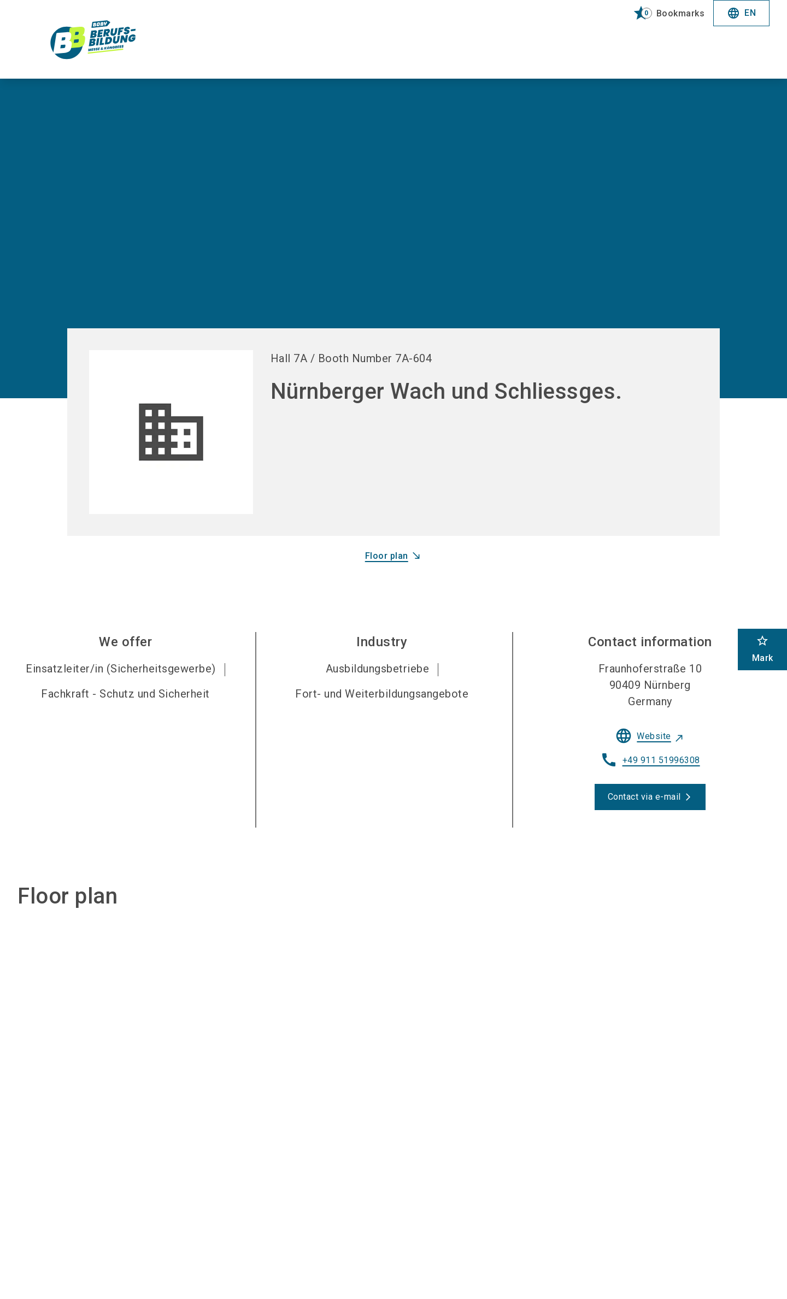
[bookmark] (664, 13)
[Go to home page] (104, 39)
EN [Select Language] (741, 13)
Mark (762, 648)
